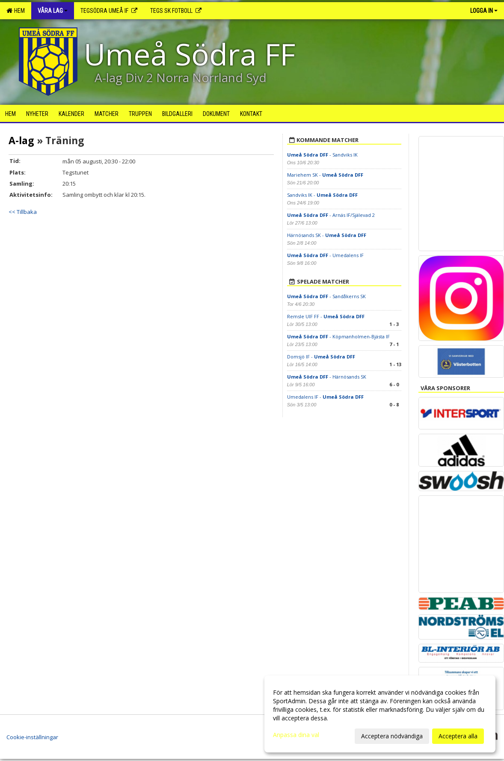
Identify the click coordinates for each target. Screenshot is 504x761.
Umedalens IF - (325, 397)
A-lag (21, 140)
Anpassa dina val (296, 735)
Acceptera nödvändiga (392, 736)
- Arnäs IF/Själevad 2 (331, 215)
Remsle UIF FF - (326, 316)
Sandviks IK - (322, 195)
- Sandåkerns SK (326, 296)
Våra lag (53, 10)
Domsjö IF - (321, 356)
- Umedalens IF (325, 255)
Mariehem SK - (325, 175)
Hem (15, 10)
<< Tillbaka (23, 212)
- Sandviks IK (322, 154)
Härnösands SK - (326, 235)
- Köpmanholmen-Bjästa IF (338, 336)
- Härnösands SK (326, 376)
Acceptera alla (458, 736)
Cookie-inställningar (32, 737)
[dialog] (379, 713)
